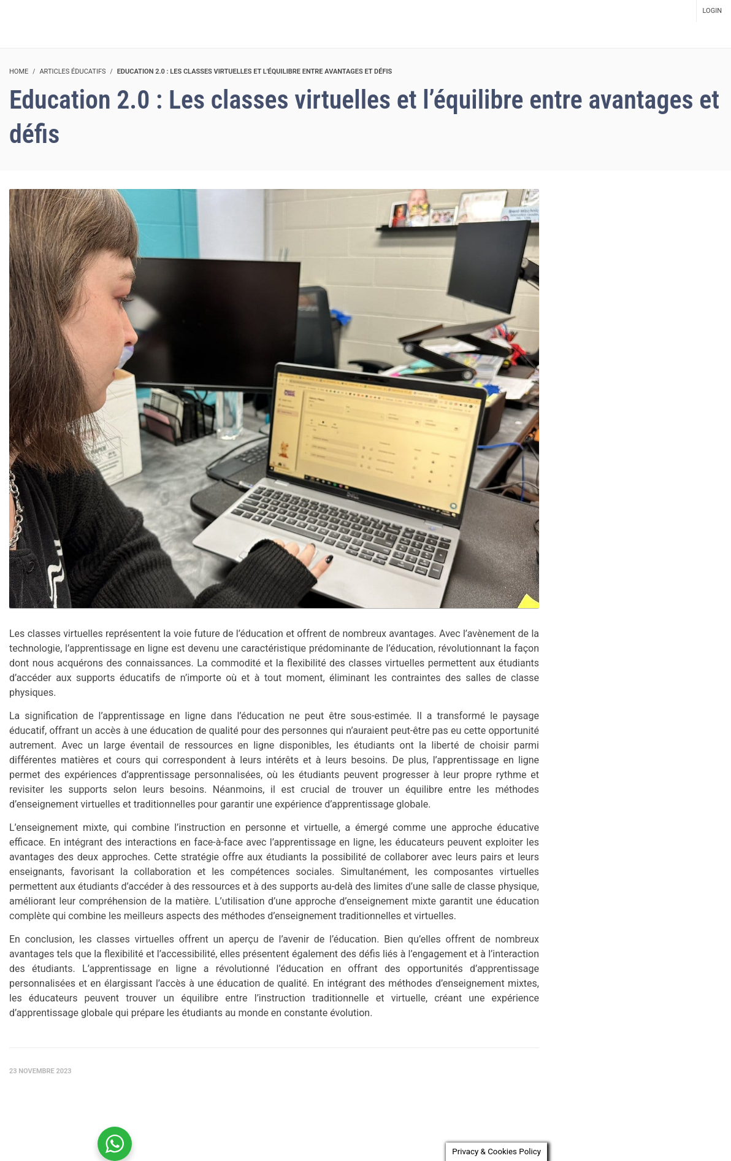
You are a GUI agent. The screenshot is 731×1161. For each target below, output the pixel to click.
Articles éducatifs (72, 71)
